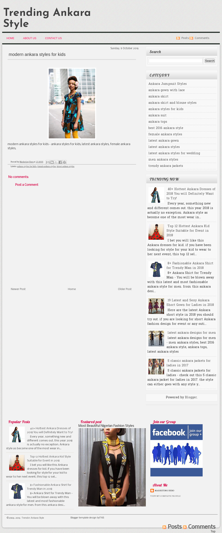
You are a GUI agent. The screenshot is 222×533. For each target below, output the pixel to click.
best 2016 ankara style (165, 128)
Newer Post (18, 289)
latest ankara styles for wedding (174, 153)
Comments (202, 38)
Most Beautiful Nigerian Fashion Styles (106, 426)
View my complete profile (165, 495)
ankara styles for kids (27, 166)
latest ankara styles (65, 166)
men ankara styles (163, 160)
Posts (185, 38)
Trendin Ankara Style (33, 518)
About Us (29, 38)
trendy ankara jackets (165, 166)
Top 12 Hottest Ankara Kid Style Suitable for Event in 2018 (188, 231)
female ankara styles (46, 166)
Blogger (191, 397)
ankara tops (157, 122)
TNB (101, 518)
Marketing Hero (164, 490)
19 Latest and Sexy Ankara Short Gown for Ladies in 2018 (190, 302)
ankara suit (157, 115)
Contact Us (53, 38)
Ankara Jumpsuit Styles (167, 84)
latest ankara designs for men (192, 333)
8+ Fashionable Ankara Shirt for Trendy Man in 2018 (189, 265)
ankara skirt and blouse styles (172, 103)
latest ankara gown (163, 141)
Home (10, 38)
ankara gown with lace (166, 90)
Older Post (125, 289)
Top (213, 531)
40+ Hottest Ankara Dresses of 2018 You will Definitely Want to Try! (190, 194)
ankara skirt (158, 96)
